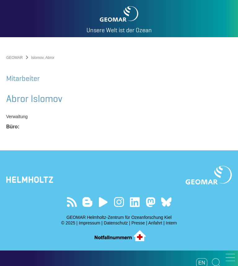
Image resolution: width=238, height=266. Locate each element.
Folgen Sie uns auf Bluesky (166, 202)
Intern (171, 222)
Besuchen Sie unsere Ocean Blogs (87, 202)
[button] (230, 257)
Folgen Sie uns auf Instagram (119, 202)
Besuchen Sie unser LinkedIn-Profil (134, 202)
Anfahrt (155, 222)
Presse (138, 222)
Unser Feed (71, 202)
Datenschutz (116, 222)
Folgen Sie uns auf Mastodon (150, 202)
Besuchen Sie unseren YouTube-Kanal (103, 202)
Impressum (89, 222)
